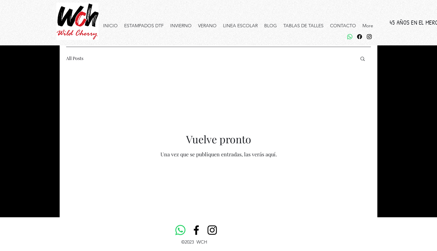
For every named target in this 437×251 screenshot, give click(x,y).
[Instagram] (212, 230)
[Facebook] (359, 36)
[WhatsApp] (350, 36)
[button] (363, 59)
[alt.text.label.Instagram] (369, 36)
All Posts (74, 58)
